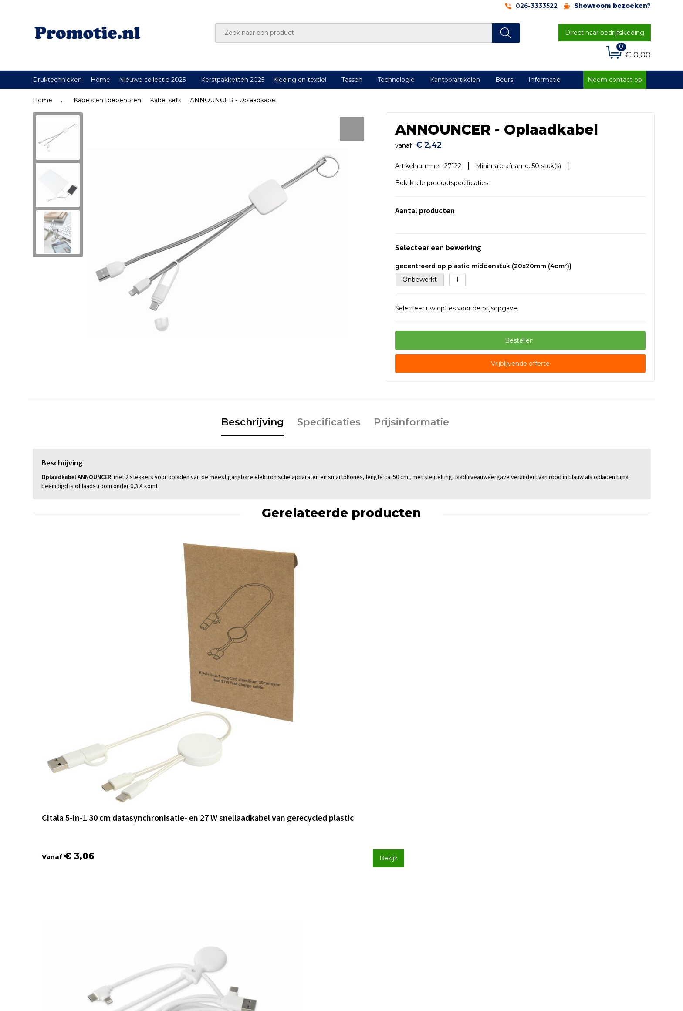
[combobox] (353, 33)
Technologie (396, 80)
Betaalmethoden (378, 835)
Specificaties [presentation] (329, 418)
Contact (364, 823)
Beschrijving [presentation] (252, 418)
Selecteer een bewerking (438, 243)
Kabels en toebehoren (107, 100)
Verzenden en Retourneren (394, 846)
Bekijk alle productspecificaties (444, 178)
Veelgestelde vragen (230, 835)
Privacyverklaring (532, 846)
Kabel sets (165, 100)
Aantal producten (425, 206)
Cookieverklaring (531, 835)
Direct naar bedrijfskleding (604, 33)
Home (100, 80)
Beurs (504, 80)
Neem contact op (615, 80)
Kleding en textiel (299, 80)
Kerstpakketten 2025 (232, 80)
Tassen (352, 80)
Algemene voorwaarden (542, 823)
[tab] (252, 418)
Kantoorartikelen (455, 80)
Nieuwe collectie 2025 (152, 80)
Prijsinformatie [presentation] (411, 418)
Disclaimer (522, 858)
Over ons (213, 823)
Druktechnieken (57, 80)
